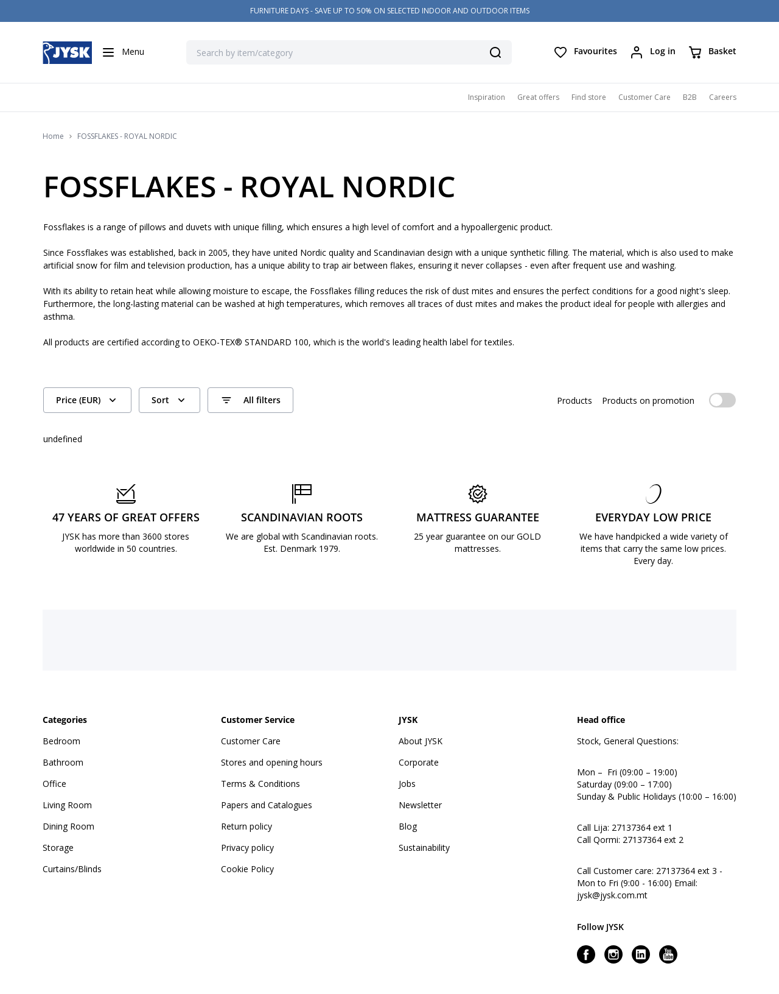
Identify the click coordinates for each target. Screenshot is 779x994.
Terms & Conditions (260, 783)
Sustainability (424, 847)
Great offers (538, 97)
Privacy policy (247, 847)
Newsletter (420, 805)
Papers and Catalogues (266, 805)
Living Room (67, 805)
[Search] (495, 52)
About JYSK (420, 741)
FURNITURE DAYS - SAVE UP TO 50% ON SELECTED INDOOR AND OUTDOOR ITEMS (389, 10)
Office (54, 783)
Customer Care (644, 97)
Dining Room (68, 826)
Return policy (246, 826)
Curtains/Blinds (72, 869)
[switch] (722, 400)
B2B (690, 97)
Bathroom (63, 762)
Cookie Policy (247, 869)
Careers (722, 97)
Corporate (419, 762)
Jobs (407, 783)
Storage (58, 847)
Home (53, 136)
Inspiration (486, 97)
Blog (408, 826)
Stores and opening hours (272, 762)
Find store (588, 97)
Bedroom (61, 741)
